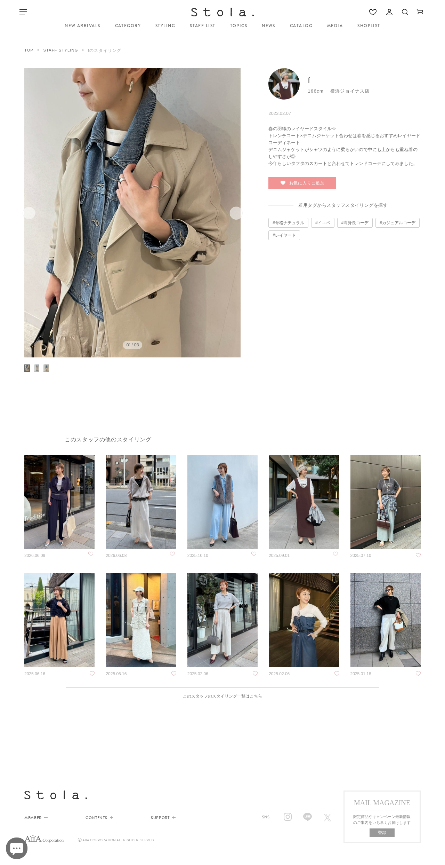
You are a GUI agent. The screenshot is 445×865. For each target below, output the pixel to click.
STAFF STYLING (62, 49)
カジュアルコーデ (398, 220)
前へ (37, 211)
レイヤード (285, 232)
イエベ (324, 220)
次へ (227, 211)
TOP (29, 49)
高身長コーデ (356, 220)
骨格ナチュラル (289, 220)
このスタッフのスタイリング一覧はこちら (222, 720)
